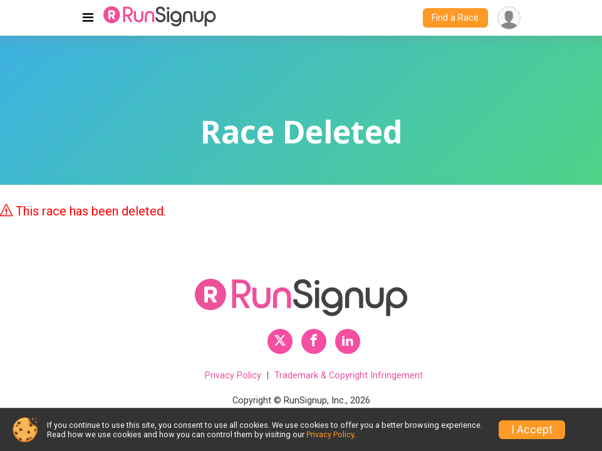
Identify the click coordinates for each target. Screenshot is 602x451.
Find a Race (455, 18)
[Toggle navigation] (88, 18)
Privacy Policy (233, 375)
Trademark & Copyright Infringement (348, 375)
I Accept (532, 429)
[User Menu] (509, 17)
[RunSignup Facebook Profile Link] (313, 341)
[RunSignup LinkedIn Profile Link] (347, 341)
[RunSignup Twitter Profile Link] (280, 341)
